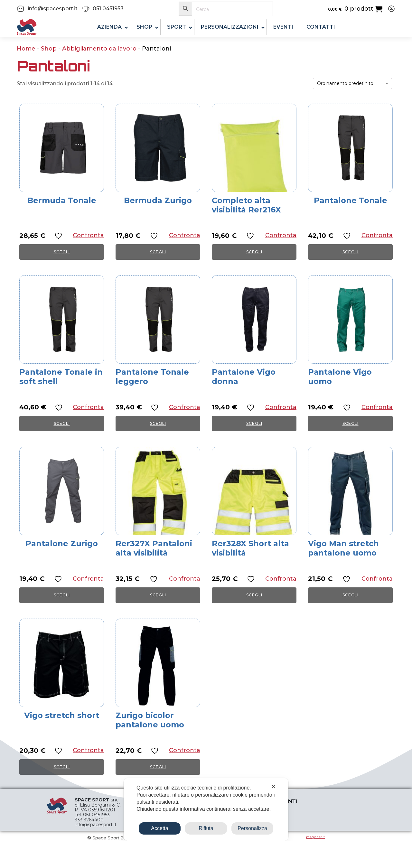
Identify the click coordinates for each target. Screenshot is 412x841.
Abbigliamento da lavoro (99, 48)
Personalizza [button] (252, 828)
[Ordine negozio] (352, 83)
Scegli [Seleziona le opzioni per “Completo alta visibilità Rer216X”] (254, 251)
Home (26, 48)
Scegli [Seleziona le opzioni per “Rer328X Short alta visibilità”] (254, 595)
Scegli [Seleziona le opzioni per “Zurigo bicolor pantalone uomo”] (158, 766)
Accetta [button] (159, 828)
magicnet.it (315, 837)
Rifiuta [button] (206, 828)
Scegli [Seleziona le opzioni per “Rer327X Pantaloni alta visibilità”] (158, 595)
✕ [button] (273, 786)
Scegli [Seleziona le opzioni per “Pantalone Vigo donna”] (254, 423)
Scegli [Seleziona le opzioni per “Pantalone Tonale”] (350, 251)
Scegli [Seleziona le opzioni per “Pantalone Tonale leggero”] (158, 423)
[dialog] (206, 809)
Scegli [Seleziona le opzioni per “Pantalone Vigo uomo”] (350, 423)
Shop (49, 48)
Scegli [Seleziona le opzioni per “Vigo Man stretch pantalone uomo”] (350, 595)
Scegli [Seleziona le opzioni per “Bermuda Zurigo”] (158, 251)
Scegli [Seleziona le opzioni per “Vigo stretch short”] (62, 766)
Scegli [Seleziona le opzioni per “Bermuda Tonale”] (62, 251)
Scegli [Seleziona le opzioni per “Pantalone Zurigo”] (62, 595)
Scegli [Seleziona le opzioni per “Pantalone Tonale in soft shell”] (62, 423)
